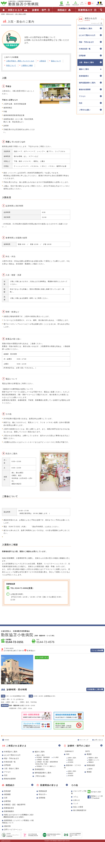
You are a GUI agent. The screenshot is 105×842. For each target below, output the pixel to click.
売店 (5, 775)
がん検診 (56, 757)
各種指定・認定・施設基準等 (14, 804)
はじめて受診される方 (12, 755)
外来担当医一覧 (10, 762)
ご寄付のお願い (40, 776)
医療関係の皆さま (49, 785)
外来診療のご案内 (94, 689)
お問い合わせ (98, 740)
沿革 (5, 798)
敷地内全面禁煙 (10, 779)
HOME (7, 740)
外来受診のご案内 (10, 752)
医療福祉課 (43, 791)
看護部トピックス (93, 760)
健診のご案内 (40, 752)
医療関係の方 (85, 10)
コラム (75, 797)
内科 (67, 754)
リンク (75, 803)
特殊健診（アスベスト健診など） (46, 766)
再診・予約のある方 (11, 758)
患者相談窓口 (40, 769)
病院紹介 (62, 10)
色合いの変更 (99, 4)
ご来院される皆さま (16, 746)
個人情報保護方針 (79, 810)
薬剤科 (90, 769)
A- (86, 3)
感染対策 (7, 826)
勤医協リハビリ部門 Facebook (97, 797)
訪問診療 (7, 765)
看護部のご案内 (93, 757)
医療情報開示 (9, 811)
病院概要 (7, 794)
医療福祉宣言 (9, 808)
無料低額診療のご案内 (43, 773)
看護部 (89, 754)
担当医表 (70, 762)
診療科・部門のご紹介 (79, 746)
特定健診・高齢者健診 (43, 757)
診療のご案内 (72, 757)
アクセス (68, 4)
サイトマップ (75, 4)
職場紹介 (91, 762)
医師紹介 (70, 760)
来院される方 (15, 10)
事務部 (89, 772)
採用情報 (42, 798)
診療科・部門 (39, 10)
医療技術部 (91, 765)
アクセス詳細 (96, 650)
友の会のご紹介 (96, 792)
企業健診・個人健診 (43, 759)
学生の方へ (43, 794)
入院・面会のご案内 (11, 768)
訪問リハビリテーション (13, 829)
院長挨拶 (7, 791)
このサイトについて (5, 840)
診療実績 (7, 801)
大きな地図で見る (41, 657)
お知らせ (76, 800)
